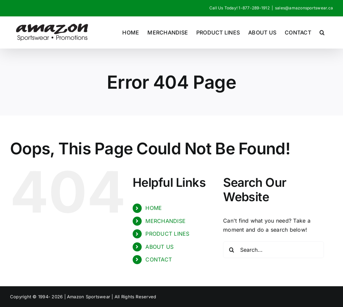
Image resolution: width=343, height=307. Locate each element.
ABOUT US (159, 246)
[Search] (231, 249)
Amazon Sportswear (89, 296)
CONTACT (158, 259)
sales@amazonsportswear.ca (304, 7)
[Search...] (273, 249)
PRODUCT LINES (167, 233)
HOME (153, 208)
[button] (322, 32)
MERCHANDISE (165, 221)
